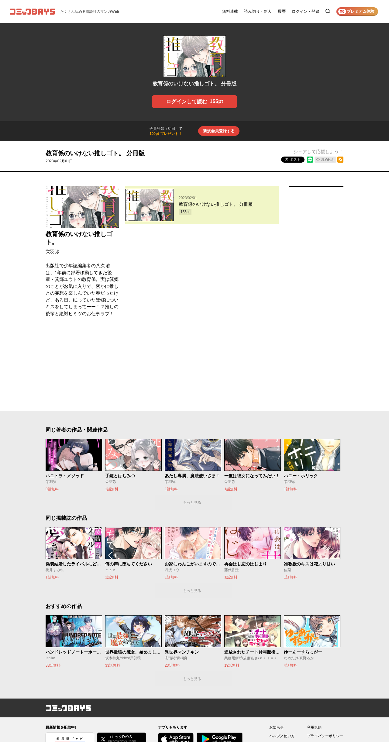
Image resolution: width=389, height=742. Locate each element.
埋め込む (328, 159)
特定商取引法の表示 (323, 674)
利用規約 (314, 649)
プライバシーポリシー (325, 657)
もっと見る (192, 424)
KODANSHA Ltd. (122, 721)
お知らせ (276, 649)
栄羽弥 (52, 251)
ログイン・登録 (305, 11)
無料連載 (230, 11)
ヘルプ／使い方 (282, 657)
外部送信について (321, 666)
